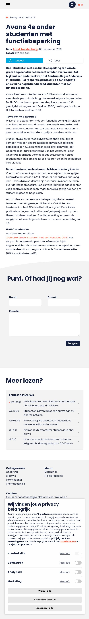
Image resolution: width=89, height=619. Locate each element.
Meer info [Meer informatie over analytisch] (65, 572)
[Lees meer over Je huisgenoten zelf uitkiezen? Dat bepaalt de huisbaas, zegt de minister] (44, 403)
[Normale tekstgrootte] (79, 4)
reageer (19, 60)
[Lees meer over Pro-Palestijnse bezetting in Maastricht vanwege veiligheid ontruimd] (44, 422)
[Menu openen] (8, 4)
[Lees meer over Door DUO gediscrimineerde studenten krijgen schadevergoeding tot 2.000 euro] (44, 441)
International (14, 480)
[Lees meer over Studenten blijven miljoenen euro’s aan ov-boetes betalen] (44, 413)
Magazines (50, 472)
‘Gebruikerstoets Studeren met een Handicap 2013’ (37, 237)
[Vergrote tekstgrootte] (82, 4)
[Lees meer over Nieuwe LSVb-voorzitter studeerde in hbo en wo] (44, 432)
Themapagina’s (15, 484)
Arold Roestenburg (25, 49)
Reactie (14, 311)
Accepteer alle (44, 608)
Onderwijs (12, 472)
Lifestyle (11, 476)
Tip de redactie (53, 476)
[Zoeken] (72, 4)
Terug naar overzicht (22, 17)
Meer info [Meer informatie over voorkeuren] (65, 562)
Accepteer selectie (45, 599)
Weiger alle (44, 591)
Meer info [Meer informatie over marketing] (65, 581)
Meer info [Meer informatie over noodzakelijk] (65, 553)
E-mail (52, 297)
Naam (13, 297)
